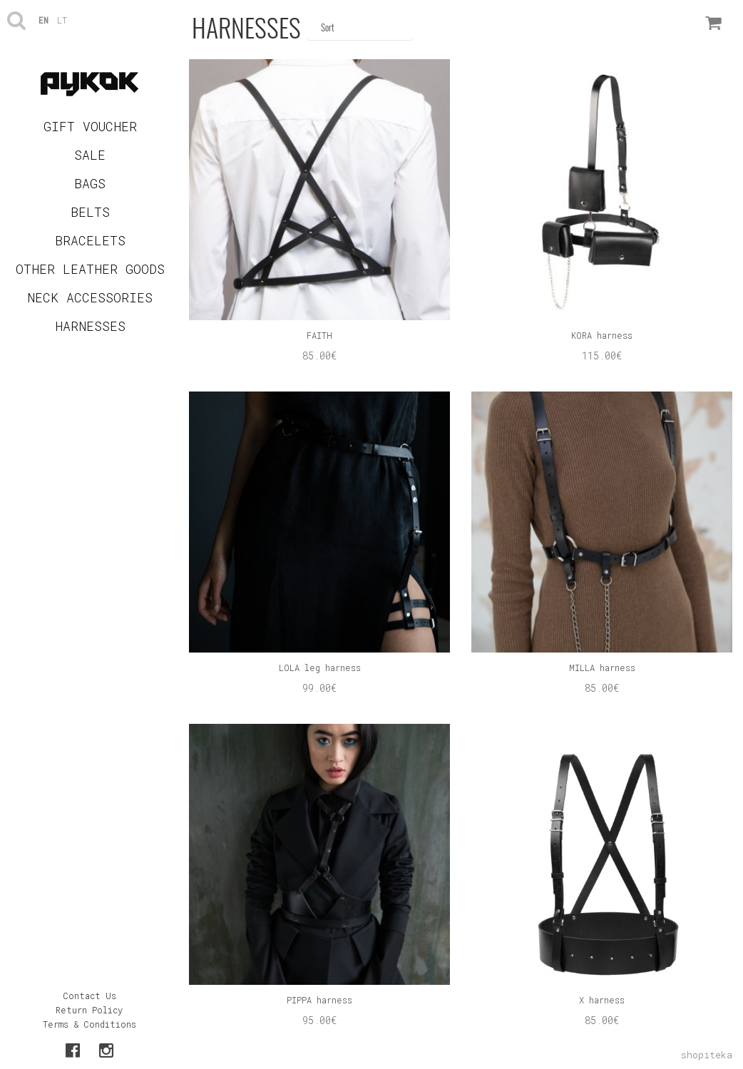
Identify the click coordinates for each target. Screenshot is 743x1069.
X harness (602, 1000)
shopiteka (706, 1054)
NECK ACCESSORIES (90, 297)
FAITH (319, 335)
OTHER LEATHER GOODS (90, 268)
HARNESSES (90, 325)
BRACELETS (90, 240)
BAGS (90, 183)
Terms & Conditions (89, 1024)
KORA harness (601, 335)
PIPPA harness (319, 1000)
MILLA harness (602, 667)
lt (62, 20)
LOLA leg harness (320, 667)
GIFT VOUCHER (90, 126)
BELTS (90, 211)
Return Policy (89, 1010)
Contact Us (89, 995)
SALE (90, 154)
